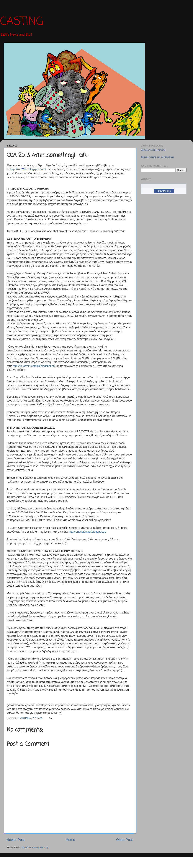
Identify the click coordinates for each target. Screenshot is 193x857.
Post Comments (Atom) (35, 847)
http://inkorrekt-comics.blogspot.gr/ (34, 365)
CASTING (21, 21)
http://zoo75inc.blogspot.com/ (28, 169)
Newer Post (15, 840)
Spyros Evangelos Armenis (153, 150)
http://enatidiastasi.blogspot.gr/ (87, 531)
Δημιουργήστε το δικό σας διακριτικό (157, 157)
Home (70, 840)
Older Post (124, 840)
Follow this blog (164, 191)
